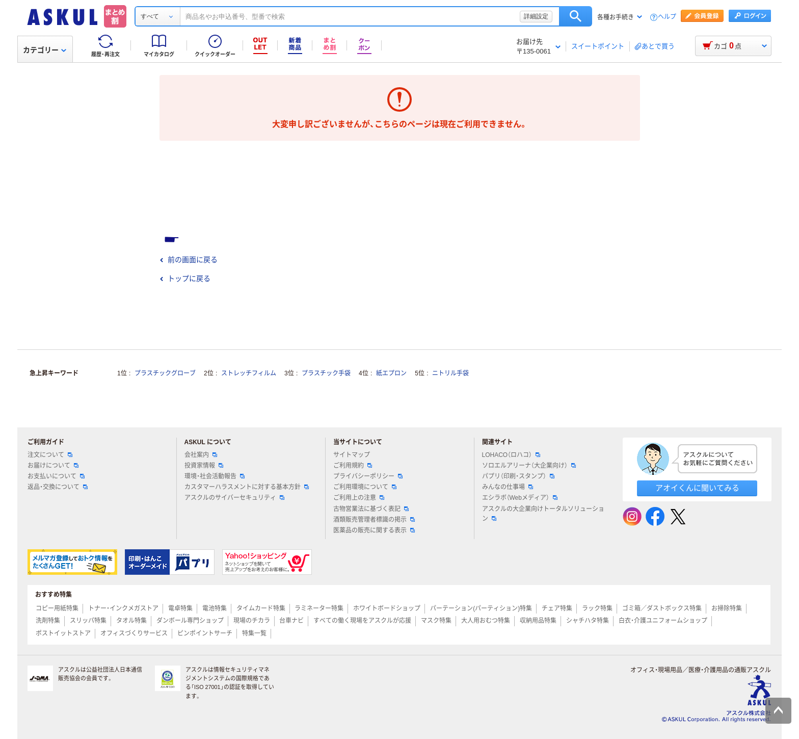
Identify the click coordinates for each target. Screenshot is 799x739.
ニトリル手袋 (450, 373)
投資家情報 (203, 465)
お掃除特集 (726, 608)
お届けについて (53, 465)
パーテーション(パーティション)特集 (481, 608)
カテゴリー (44, 50)
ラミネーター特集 (319, 608)
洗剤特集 (48, 620)
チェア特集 (557, 608)
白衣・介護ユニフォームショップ (663, 620)
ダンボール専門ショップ (190, 620)
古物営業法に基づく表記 (371, 509)
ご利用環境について (364, 487)
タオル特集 (131, 620)
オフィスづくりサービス (134, 633)
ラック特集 (597, 608)
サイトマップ (351, 454)
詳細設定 (536, 16)
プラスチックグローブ (165, 373)
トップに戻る (184, 278)
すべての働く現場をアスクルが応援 (362, 620)
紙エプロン (391, 373)
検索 (575, 16)
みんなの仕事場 (507, 487)
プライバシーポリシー (368, 476)
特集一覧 (254, 633)
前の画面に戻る (188, 260)
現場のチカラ (251, 620)
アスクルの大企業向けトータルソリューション (543, 513)
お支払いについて (56, 476)
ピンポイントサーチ (204, 633)
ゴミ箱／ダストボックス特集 (662, 608)
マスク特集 (436, 620)
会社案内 (200, 454)
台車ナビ (291, 620)
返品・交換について (58, 487)
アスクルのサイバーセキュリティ (234, 497)
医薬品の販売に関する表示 (374, 530)
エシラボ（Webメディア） (519, 497)
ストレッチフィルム (248, 373)
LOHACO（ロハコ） (511, 454)
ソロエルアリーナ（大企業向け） (529, 465)
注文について (50, 454)
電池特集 (214, 608)
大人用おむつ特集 (485, 620)
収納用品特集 (538, 620)
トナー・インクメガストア (123, 608)
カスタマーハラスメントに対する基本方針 (246, 487)
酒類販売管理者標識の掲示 (374, 519)
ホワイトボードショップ (386, 608)
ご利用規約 (352, 465)
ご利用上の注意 (358, 497)
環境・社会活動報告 (214, 476)
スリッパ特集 (88, 620)
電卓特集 (180, 608)
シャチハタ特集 (587, 620)
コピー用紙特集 (57, 608)
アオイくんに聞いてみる (697, 487)
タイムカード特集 (260, 608)
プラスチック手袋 (326, 373)
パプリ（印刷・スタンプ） (518, 476)
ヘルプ (667, 17)
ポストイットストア (63, 633)
